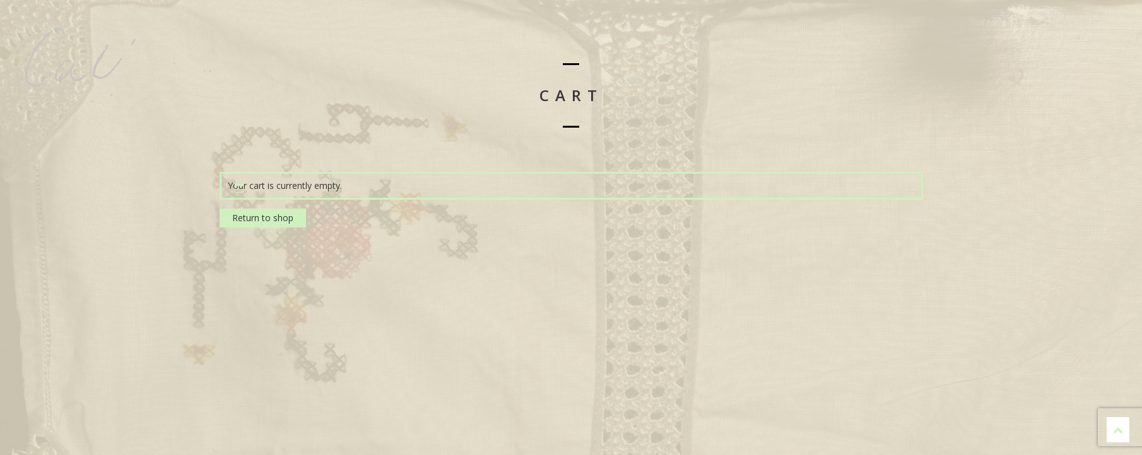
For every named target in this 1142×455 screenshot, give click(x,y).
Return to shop (262, 218)
